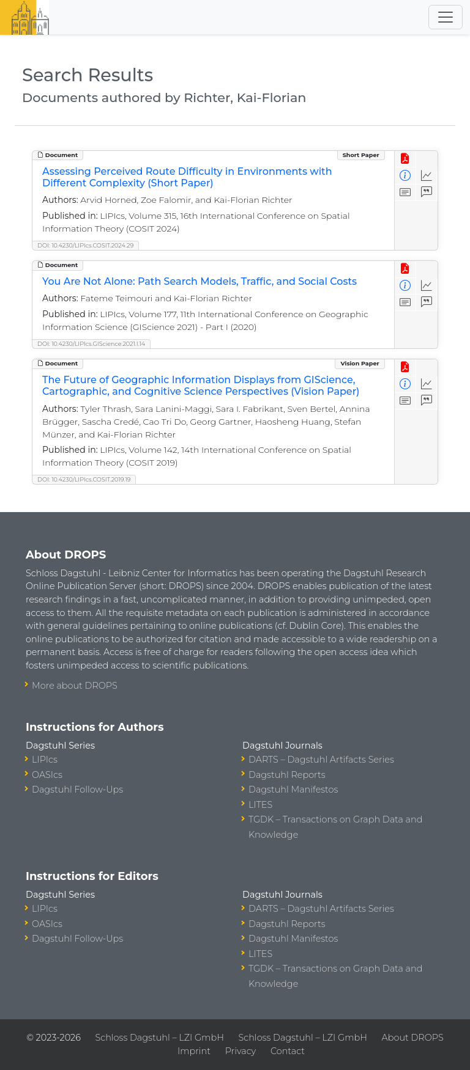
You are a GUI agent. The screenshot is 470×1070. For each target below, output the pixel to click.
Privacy (240, 1051)
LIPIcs (45, 759)
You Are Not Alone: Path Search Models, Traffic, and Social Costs (199, 281)
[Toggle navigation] (445, 17)
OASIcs (47, 774)
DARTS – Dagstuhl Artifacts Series (321, 759)
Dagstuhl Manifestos (293, 789)
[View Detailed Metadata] (405, 175)
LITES (260, 804)
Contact (287, 1051)
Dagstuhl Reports (287, 774)
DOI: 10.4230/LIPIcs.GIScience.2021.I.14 (91, 343)
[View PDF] (405, 159)
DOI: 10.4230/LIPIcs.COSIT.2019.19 (83, 479)
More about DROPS (75, 685)
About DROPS (413, 1037)
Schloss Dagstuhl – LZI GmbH (159, 1037)
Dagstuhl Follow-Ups (77, 789)
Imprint (194, 1051)
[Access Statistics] (427, 175)
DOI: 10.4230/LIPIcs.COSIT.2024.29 (85, 245)
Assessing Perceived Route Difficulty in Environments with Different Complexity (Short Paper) (187, 177)
